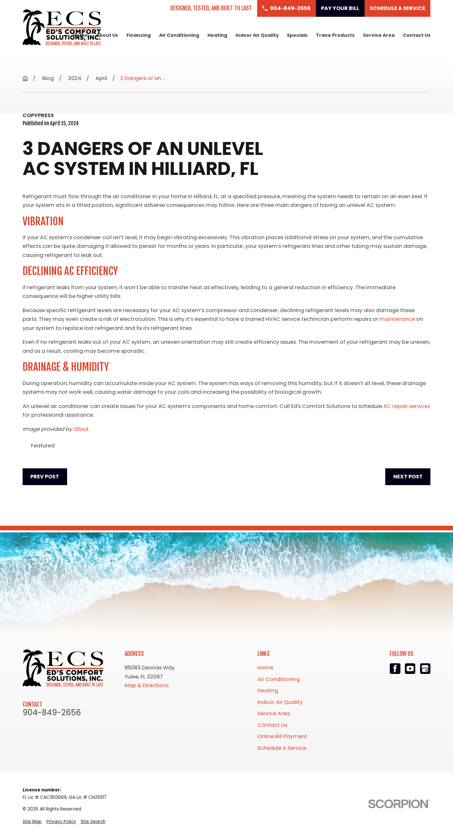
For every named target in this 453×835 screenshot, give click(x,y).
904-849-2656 (52, 713)
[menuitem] (32, 822)
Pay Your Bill (340, 8)
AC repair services (406, 406)
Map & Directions (147, 685)
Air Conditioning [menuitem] (179, 35)
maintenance (397, 319)
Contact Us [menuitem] (416, 35)
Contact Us (272, 725)
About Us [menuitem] (107, 35)
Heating (267, 690)
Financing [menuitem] (138, 35)
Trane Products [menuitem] (335, 35)
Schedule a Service (397, 8)
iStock (80, 429)
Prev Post (44, 476)
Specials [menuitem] (297, 35)
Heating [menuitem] (217, 35)
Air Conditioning (278, 679)
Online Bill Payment (282, 736)
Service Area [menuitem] (379, 35)
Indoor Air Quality (280, 702)
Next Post (408, 476)
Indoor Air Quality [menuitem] (257, 35)
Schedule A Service (281, 748)
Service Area (273, 713)
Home (265, 667)
